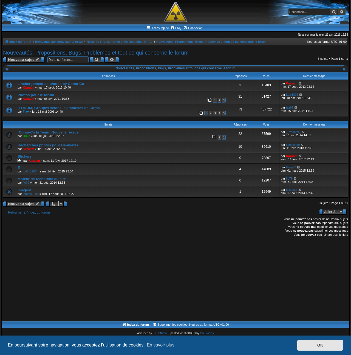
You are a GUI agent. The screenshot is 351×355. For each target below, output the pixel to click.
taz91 (289, 107)
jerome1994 (31, 193)
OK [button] (320, 345)
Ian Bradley (207, 333)
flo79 (26, 182)
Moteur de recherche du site (42, 179)
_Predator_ (293, 132)
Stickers (25, 156)
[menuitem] (175, 28)
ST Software (160, 333)
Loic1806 (292, 94)
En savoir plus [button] (160, 345)
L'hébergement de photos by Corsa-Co (51, 84)
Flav (26, 111)
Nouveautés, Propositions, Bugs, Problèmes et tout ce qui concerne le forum (96, 53)
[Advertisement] (167, 279)
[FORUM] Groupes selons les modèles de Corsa (59, 108)
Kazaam (28, 87)
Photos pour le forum (36, 95)
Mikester (292, 189)
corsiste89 (293, 144)
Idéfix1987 (30, 171)
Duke (26, 136)
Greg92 (291, 167)
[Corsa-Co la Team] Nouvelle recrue (48, 132)
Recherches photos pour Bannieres (48, 145)
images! (24, 190)
